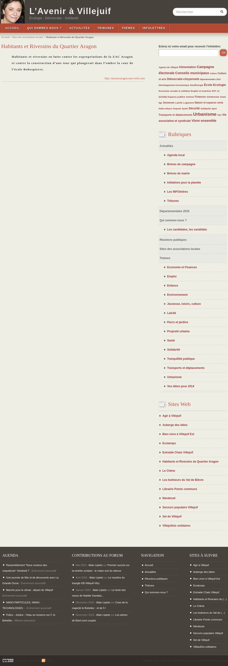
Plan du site (34, 660)
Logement (188, 102)
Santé (185, 108)
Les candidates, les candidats (187, 229)
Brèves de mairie (178, 173)
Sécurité (194, 108)
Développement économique (174, 85)
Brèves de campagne (181, 164)
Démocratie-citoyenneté (183, 79)
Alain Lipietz (95, 565)
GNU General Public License (214, 660)
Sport (214, 108)
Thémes (128, 28)
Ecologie (219, 85)
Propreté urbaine (178, 331)
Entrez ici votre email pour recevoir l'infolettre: (190, 46)
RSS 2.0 (48, 660)
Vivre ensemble (204, 120)
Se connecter (21, 660)
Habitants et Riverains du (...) (210, 599)
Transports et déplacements (175, 114)
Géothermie (213, 97)
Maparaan (166, 660)
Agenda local (176, 155)
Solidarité (205, 108)
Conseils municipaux (192, 73)
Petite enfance (165, 108)
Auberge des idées (175, 425)
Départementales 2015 (210, 79)
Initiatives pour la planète (184, 182)
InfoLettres (154, 28)
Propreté (177, 108)
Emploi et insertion (201, 91)
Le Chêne (168, 470)
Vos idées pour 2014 (180, 386)
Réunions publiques (173, 239)
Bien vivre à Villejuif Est (178, 434)
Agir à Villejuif (171, 415)
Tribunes (106, 28)
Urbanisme (204, 114)
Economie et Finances (182, 267)
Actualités (79, 28)
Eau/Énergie (196, 85)
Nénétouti (168, 498)
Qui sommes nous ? (44, 28)
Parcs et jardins (177, 322)
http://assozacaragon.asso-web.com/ (125, 78)
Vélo (219, 115)
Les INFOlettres (177, 191)
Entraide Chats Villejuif (177, 452)
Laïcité (178, 102)
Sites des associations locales (27, 37)
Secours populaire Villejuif (180, 507)
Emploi (172, 276)
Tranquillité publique (181, 358)
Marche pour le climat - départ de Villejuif (29, 590)
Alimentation (187, 67)
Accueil (12, 28)
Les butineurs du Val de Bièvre (183, 480)
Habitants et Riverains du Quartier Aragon (190, 461)
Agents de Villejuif (168, 67)
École (208, 85)
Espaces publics (176, 97)
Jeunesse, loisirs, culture (184, 304)
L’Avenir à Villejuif (70, 11)
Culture (213, 73)
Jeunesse (168, 102)
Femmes (190, 97)
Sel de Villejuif (171, 516)
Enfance (172, 285)
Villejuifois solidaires (176, 525)
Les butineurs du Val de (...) (209, 612)
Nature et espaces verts (209, 102)
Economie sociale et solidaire (175, 91)
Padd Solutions (180, 660)
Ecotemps (169, 443)
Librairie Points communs (179, 489)
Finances (200, 96)
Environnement (177, 294)
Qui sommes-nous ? (173, 220)
